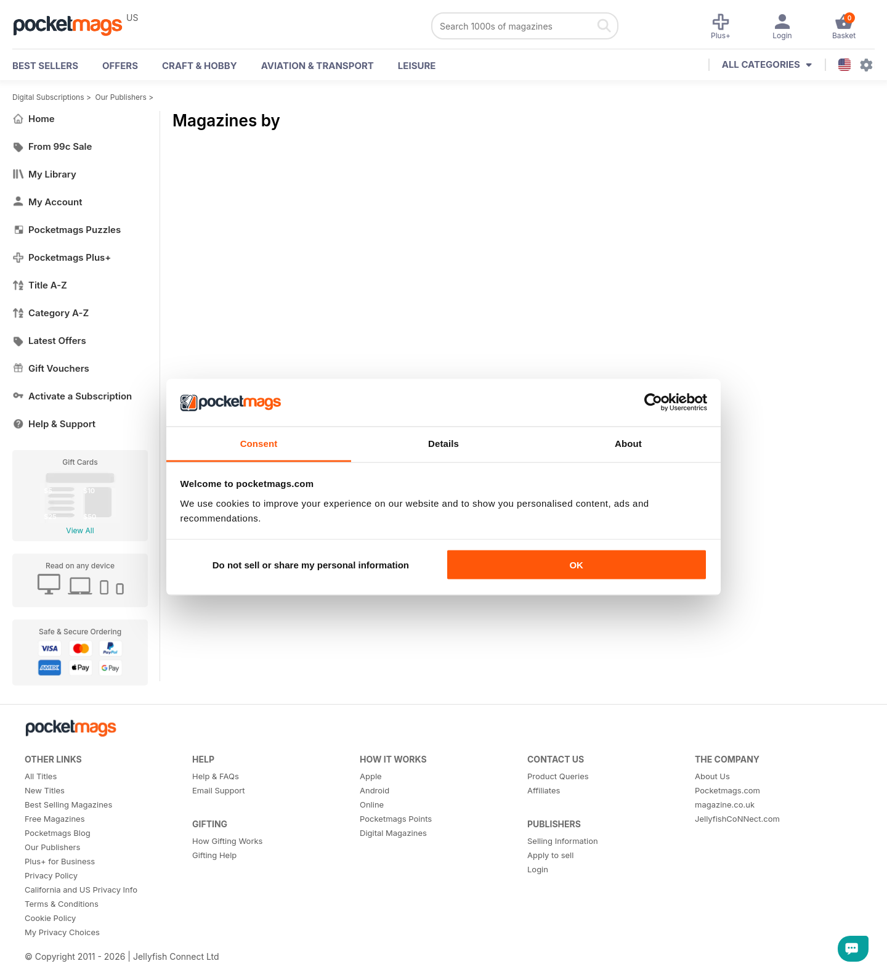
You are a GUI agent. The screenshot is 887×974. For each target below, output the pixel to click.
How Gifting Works (227, 841)
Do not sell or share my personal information (311, 565)
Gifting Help (214, 855)
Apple (371, 776)
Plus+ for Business (60, 861)
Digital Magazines (393, 833)
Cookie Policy (50, 918)
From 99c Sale (52, 146)
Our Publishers (121, 97)
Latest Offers (49, 340)
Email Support (218, 790)
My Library (44, 174)
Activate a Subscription (72, 396)
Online (372, 804)
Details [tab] (443, 443)
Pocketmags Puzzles (66, 229)
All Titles (41, 776)
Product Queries (558, 776)
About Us (712, 776)
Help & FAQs (215, 776)
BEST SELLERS (45, 66)
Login (537, 869)
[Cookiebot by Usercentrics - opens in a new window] (653, 402)
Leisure (417, 66)
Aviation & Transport (317, 66)
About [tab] (628, 443)
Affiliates (543, 790)
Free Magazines (55, 819)
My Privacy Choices (62, 932)
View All (80, 530)
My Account (47, 202)
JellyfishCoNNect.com (737, 819)
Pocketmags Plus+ (61, 257)
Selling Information (562, 841)
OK (576, 565)
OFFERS (120, 66)
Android (374, 790)
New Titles (45, 790)
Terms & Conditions (62, 904)
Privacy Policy (51, 875)
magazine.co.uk (725, 804)
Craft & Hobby (199, 66)
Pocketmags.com (727, 790)
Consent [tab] (259, 443)
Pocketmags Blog (58, 833)
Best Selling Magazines (68, 804)
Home (33, 119)
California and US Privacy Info (81, 889)
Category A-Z (50, 313)
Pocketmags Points (396, 819)
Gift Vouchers (50, 368)
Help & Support (53, 424)
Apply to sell (550, 855)
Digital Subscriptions (48, 97)
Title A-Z (39, 285)
